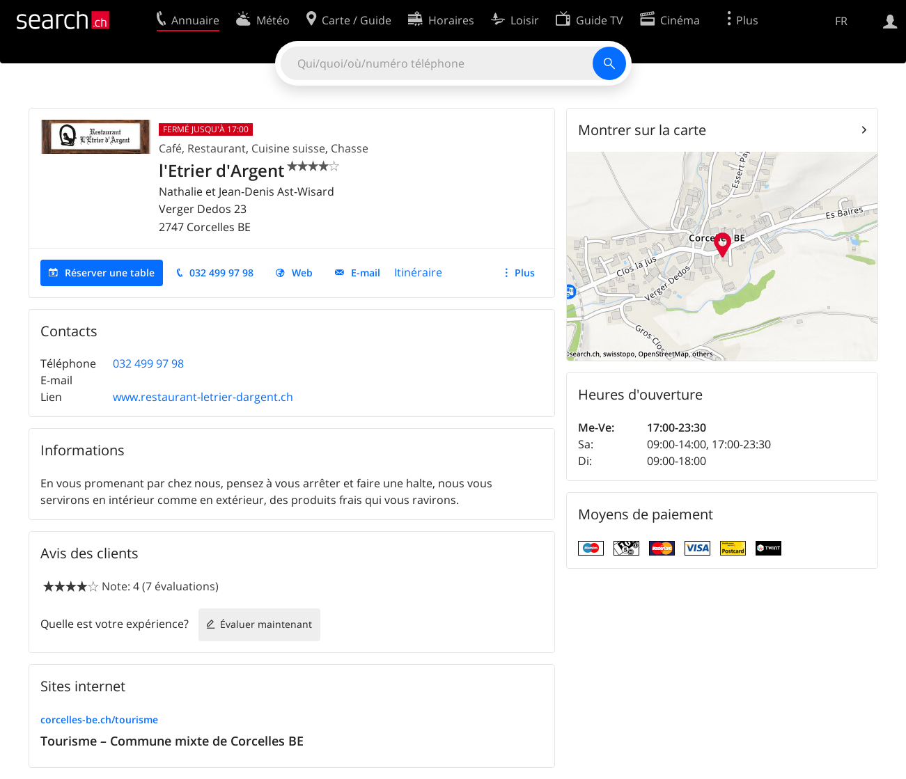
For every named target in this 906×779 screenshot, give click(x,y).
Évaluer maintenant (266, 624)
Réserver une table (110, 272)
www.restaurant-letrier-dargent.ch (203, 396)
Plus (525, 272)
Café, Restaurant (202, 148)
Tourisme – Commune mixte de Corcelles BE (172, 740)
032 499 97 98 (221, 272)
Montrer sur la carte (642, 129)
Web (302, 272)
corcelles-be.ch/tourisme (99, 719)
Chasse (349, 148)
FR (841, 21)
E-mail (365, 272)
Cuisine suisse (288, 148)
